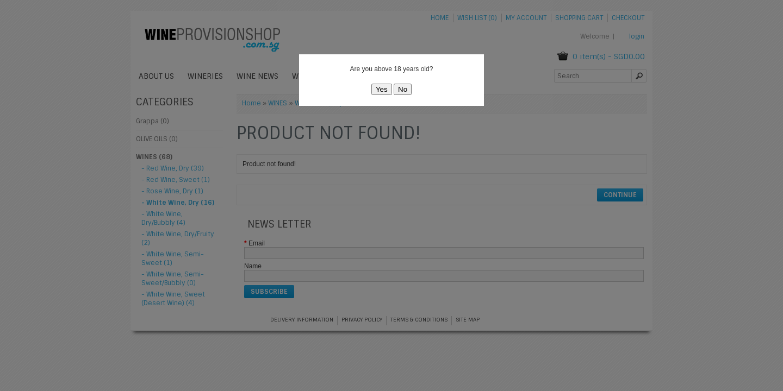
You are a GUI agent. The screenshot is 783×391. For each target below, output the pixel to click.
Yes (382, 89)
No (402, 89)
